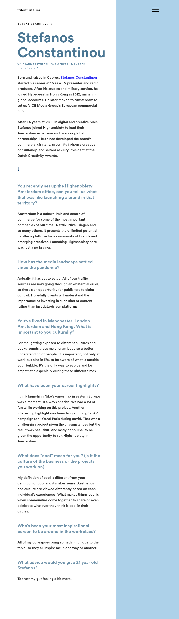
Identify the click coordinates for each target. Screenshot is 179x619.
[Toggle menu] (155, 10)
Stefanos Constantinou (79, 77)
